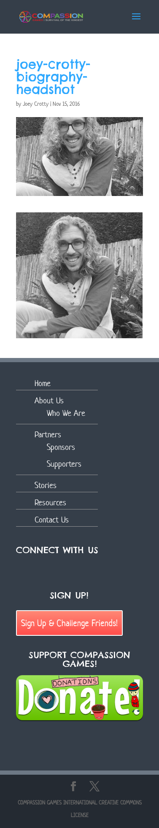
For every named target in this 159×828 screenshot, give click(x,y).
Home (43, 383)
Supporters (64, 464)
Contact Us (52, 520)
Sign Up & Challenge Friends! (69, 623)
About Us (49, 400)
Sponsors (61, 447)
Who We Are (66, 413)
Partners (48, 434)
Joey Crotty (36, 103)
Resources (50, 502)
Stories (46, 485)
